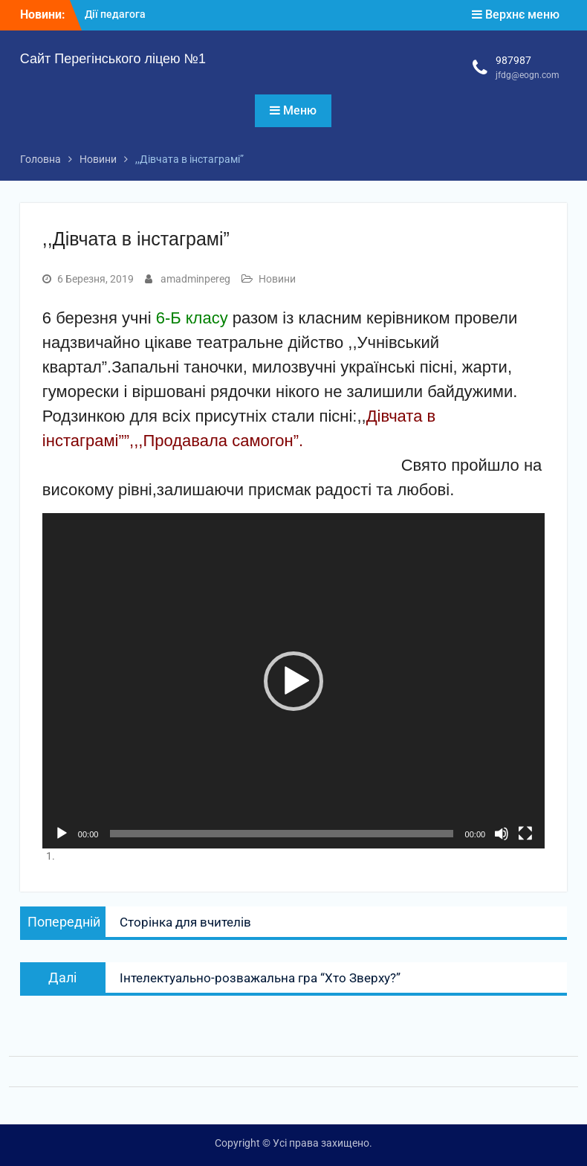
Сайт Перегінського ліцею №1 (113, 58)
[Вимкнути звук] (501, 833)
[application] (293, 680)
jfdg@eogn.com (528, 75)
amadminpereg (195, 279)
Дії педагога (115, 14)
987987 (513, 60)
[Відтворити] (61, 833)
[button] (293, 681)
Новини (277, 279)
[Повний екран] (525, 833)
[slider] (281, 833)
